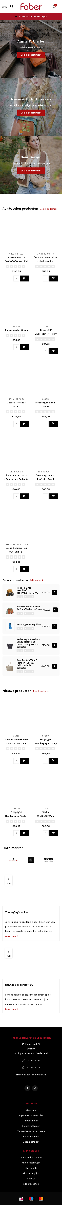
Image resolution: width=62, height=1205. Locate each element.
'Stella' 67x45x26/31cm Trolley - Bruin (46, 816)
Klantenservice (31, 1136)
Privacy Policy (31, 1120)
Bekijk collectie (49, 209)
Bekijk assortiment (31, 54)
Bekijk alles (36, 580)
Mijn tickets (31, 1168)
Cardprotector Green (16, 330)
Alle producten (31, 1183)
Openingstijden (31, 1141)
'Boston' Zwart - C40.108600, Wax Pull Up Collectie (16, 261)
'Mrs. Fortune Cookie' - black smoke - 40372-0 (45, 261)
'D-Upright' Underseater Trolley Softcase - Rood (46, 334)
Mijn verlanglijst (31, 1173)
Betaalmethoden (31, 1126)
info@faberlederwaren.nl (32, 1074)
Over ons (31, 1110)
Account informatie (31, 1157)
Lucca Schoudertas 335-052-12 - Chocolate (16, 552)
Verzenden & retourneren (31, 1131)
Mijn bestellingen (31, 1162)
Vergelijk (31, 1178)
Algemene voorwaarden (31, 1115)
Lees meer (12, 936)
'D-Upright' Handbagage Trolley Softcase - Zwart (16, 816)
